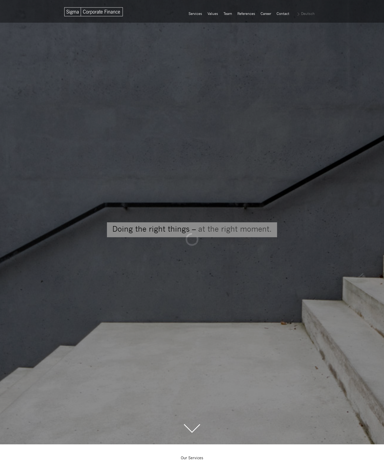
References (246, 14)
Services (195, 14)
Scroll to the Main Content (192, 428)
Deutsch (308, 14)
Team (227, 14)
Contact (283, 14)
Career (266, 14)
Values (212, 14)
